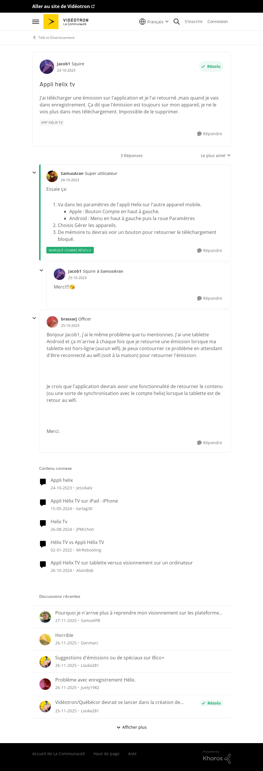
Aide (132, 753)
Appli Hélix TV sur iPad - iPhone (84, 501)
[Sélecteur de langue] (154, 21)
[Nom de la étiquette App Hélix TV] (52, 122)
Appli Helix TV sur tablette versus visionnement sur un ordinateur (122, 563)
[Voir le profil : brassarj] (52, 322)
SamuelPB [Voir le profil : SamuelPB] (90, 620)
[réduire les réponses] (34, 172)
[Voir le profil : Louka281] (45, 662)
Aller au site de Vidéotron (61, 6)
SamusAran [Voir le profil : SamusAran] (72, 173)
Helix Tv (59, 522)
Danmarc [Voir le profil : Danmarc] (89, 643)
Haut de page (106, 753)
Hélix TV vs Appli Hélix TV (77, 542)
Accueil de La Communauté (58, 753)
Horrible (64, 635)
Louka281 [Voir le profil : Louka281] (90, 665)
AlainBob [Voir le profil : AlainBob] (85, 570)
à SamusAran (110, 271)
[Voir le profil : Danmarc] (45, 639)
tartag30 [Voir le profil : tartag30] (84, 508)
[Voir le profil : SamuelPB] (45, 617)
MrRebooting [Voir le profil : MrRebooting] (88, 549)
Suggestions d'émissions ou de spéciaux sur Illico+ (109, 658)
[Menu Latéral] (35, 21)
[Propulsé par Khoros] (217, 757)
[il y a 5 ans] (61, 550)
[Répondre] (209, 134)
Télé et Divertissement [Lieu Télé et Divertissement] (53, 37)
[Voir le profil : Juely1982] (45, 684)
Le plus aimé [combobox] (216, 156)
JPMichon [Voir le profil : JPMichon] (85, 529)
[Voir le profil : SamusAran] (52, 176)
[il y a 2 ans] (61, 529)
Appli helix (62, 480)
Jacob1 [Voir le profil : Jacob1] (63, 63)
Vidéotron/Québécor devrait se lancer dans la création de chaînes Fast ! (117, 702)
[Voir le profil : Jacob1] (47, 67)
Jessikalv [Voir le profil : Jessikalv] (84, 488)
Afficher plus (131, 727)
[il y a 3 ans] (61, 488)
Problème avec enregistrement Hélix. (95, 680)
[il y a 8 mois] (66, 620)
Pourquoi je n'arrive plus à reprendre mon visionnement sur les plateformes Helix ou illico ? (138, 613)
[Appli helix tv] (70, 180)
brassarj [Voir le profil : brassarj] (69, 319)
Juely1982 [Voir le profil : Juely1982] (90, 687)
